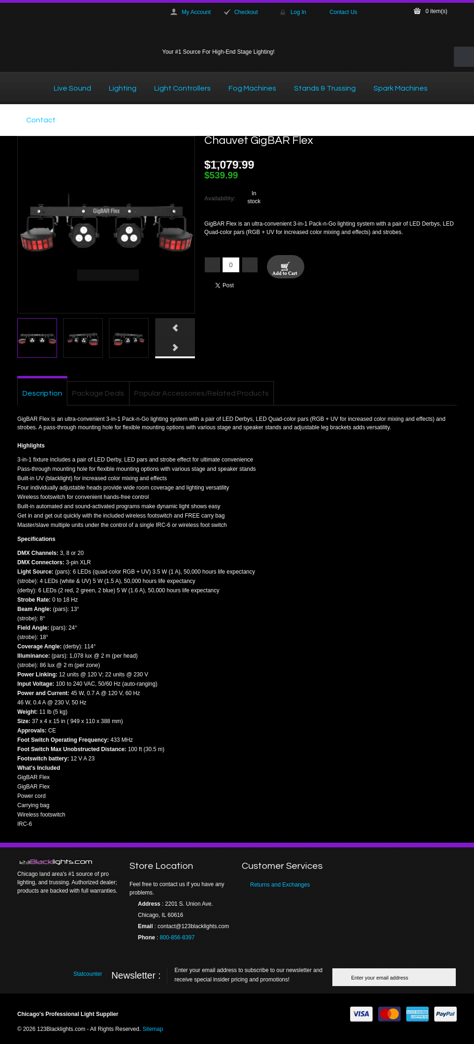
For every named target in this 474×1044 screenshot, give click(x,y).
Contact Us (343, 12)
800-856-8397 (177, 937)
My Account (196, 12)
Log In (298, 12)
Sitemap (153, 1029)
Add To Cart (285, 266)
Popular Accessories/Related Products (201, 393)
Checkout (246, 12)
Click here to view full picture (177, 307)
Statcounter (87, 974)
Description (42, 393)
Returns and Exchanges (280, 884)
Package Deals (98, 393)
